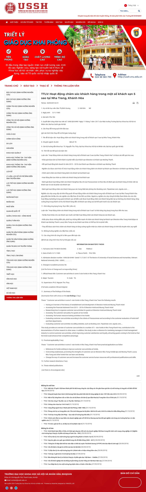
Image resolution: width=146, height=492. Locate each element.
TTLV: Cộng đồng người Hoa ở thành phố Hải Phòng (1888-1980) (65, 408)
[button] (130, 5)
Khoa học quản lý (13, 153)
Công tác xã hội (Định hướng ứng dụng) (20, 128)
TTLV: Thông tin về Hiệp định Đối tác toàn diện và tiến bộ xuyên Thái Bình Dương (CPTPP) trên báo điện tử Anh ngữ (81, 443)
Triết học (10, 274)
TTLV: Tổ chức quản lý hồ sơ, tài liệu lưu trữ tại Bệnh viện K (63, 424)
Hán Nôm (10, 148)
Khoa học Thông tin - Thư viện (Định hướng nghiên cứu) (18, 159)
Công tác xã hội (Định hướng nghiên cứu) (18, 121)
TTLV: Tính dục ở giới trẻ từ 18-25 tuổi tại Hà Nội (59, 454)
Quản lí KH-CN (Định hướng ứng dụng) (19, 226)
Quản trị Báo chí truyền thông (19, 246)
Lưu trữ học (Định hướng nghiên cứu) (20, 184)
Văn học (9, 283)
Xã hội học (10, 293)
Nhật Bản (10, 206)
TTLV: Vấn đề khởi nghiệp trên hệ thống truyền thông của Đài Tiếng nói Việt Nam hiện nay (73, 461)
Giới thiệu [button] (14, 22)
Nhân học (10, 202)
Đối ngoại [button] (92, 22)
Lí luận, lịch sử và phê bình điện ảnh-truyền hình (19, 177)
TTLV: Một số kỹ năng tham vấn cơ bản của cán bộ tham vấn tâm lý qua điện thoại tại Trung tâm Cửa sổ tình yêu (80, 397)
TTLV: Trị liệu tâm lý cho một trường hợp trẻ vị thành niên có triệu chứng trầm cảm (70, 450)
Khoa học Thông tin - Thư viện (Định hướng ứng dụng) (18, 166)
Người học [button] (69, 22)
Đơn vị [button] (100, 22)
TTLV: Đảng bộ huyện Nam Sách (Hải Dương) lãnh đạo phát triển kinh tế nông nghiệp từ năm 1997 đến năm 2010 (80, 394)
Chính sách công (13, 139)
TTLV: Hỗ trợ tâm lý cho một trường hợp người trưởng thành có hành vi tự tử (68, 437)
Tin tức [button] (39, 22)
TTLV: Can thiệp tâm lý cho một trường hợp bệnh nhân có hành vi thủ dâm (67, 464)
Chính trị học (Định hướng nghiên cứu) (20, 107)
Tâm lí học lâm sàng (14, 255)
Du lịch (9, 143)
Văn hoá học (11, 279)
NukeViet (54, 483)
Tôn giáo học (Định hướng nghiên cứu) (20, 261)
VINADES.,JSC (70, 483)
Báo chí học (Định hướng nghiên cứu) (19, 93)
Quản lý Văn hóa (13, 220)
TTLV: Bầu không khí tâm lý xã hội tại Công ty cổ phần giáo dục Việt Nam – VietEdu (70, 457)
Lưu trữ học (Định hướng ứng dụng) (18, 191)
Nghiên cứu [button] (80, 22)
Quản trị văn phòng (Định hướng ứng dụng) (20, 240)
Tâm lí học (10, 251)
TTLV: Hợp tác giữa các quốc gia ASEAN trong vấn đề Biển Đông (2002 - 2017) (69, 440)
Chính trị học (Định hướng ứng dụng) (19, 114)
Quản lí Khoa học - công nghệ (18, 216)
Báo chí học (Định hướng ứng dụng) (18, 100)
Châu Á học (11, 134)
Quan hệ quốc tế (13, 211)
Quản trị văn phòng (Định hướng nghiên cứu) (20, 233)
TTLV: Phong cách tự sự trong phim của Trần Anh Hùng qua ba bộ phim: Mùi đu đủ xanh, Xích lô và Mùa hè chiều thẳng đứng (84, 411)
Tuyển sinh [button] (48, 22)
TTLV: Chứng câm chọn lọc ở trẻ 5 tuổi (56, 404)
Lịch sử (9, 171)
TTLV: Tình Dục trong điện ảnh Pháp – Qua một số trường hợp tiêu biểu (67, 415)
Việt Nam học (11, 288)
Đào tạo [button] (59, 22)
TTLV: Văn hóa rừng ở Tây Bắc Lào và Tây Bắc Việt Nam (62, 401)
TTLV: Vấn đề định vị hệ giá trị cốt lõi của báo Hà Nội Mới (62, 447)
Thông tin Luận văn (14, 298)
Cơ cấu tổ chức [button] (27, 22)
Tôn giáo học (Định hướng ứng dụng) (19, 268)
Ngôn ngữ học (12, 197)
